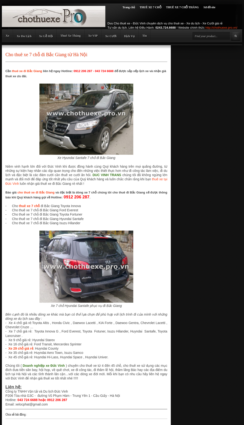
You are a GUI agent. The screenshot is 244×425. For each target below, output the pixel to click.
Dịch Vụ (129, 36)
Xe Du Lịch (24, 36)
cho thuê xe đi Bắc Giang (36, 192)
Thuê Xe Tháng (70, 35)
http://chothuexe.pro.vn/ (221, 27)
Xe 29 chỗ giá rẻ (20, 348)
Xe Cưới (110, 36)
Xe (7, 35)
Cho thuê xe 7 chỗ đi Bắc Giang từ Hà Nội (46, 54)
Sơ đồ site (209, 7)
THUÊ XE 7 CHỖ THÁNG (182, 7)
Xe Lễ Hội (46, 36)
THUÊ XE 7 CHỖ (150, 7)
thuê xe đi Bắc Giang (27, 71)
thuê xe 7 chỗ (29, 206)
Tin (144, 35)
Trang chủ (128, 7)
